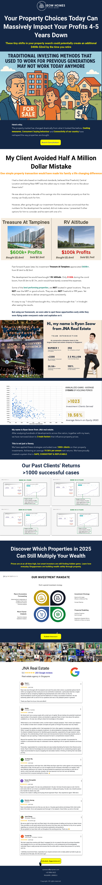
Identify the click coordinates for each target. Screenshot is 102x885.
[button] (50, 142)
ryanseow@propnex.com (50, 869)
